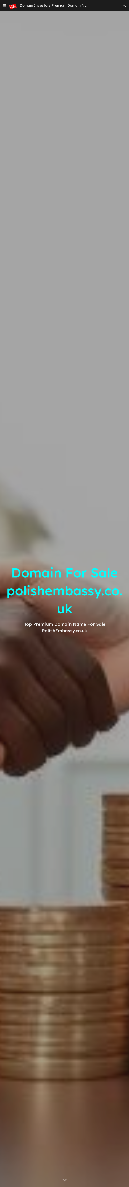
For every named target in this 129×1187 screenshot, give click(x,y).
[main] (64, 598)
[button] (4, 5)
